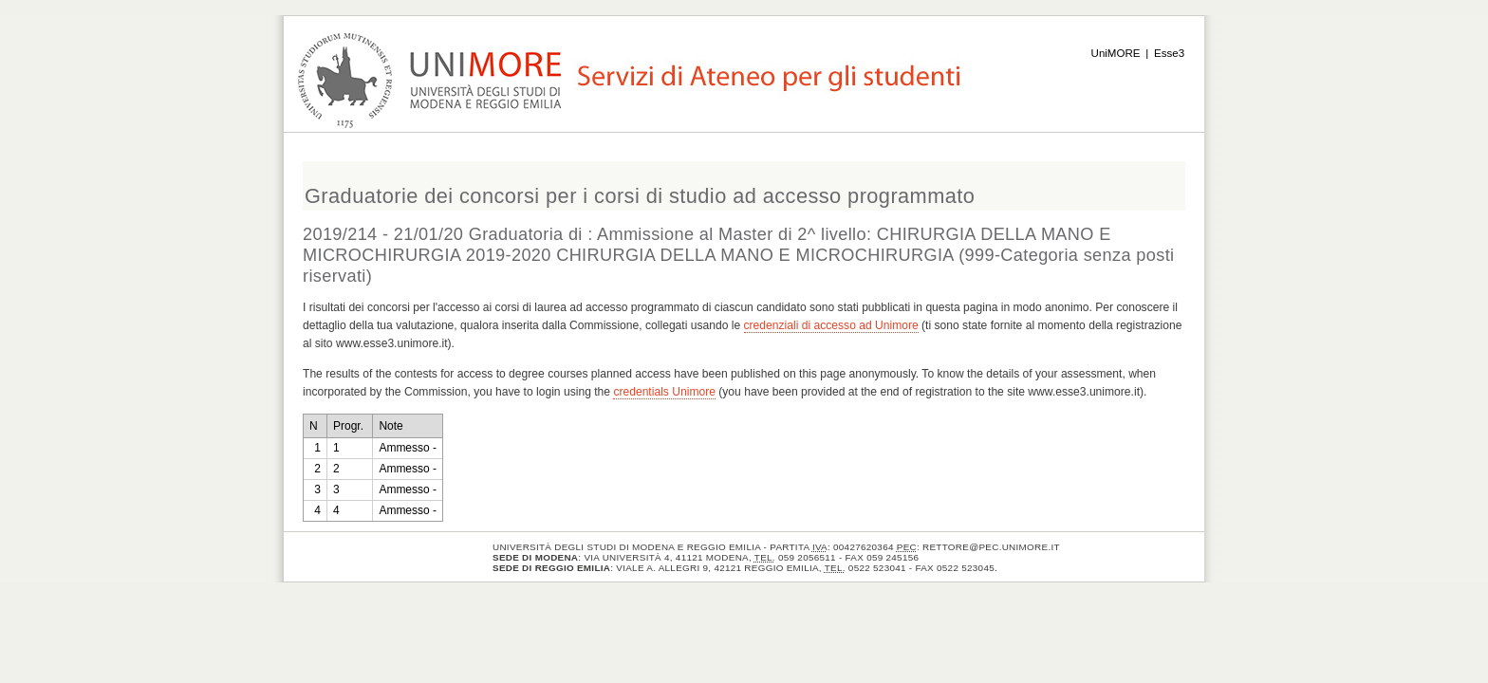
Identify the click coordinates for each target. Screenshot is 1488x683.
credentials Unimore (664, 391)
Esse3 (1169, 53)
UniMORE (1116, 53)
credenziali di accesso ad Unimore (831, 325)
